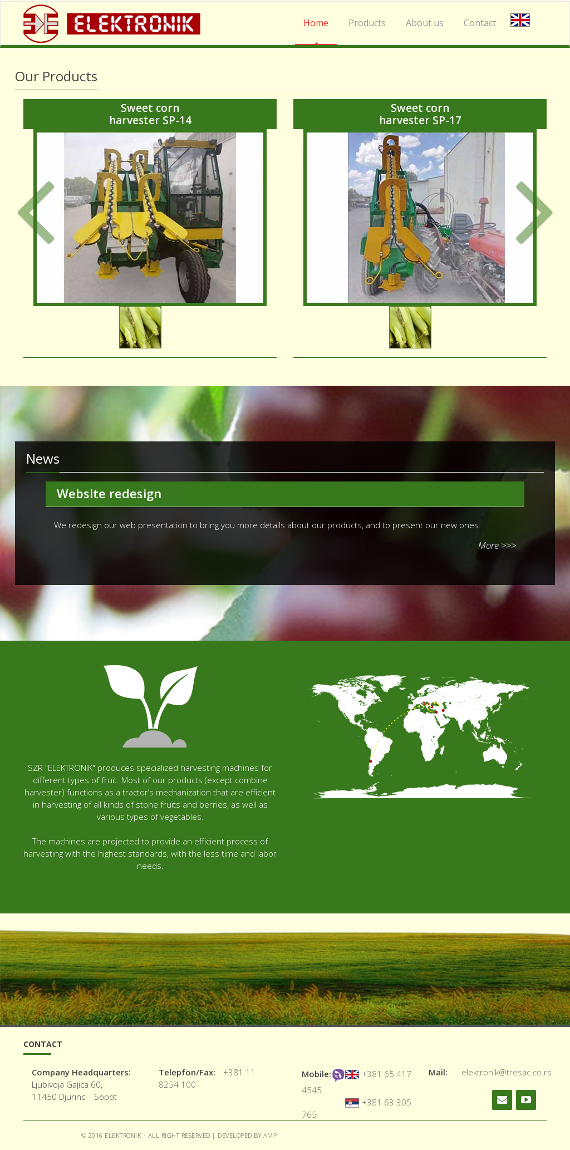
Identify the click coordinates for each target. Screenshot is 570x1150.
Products (367, 23)
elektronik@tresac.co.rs (506, 1072)
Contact (480, 23)
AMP (270, 1135)
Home (315, 23)
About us (425, 23)
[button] (55, 231)
